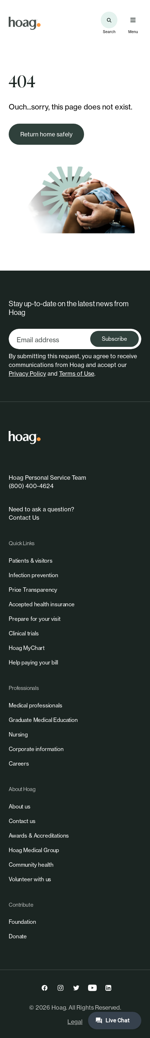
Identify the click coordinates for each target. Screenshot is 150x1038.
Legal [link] (74, 1021)
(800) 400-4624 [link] (31, 486)
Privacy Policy (27, 373)
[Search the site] (109, 20)
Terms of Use (76, 373)
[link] (25, 23)
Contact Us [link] (24, 517)
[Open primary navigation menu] (133, 20)
